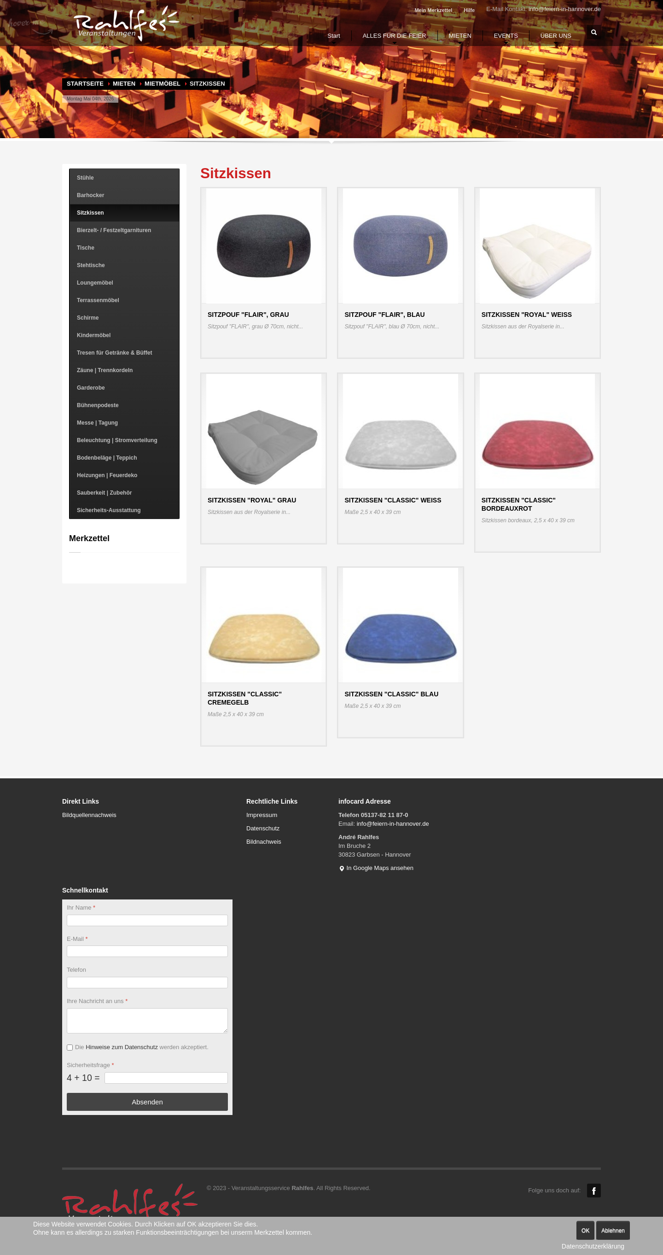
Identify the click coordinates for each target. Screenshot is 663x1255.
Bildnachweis (263, 841)
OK (585, 1230)
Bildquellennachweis (89, 814)
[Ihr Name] (147, 920)
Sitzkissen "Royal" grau (252, 500)
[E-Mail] (147, 951)
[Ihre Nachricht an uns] (147, 1020)
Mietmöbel (162, 83)
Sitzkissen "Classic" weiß (392, 500)
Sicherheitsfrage (90, 1065)
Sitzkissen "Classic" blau (391, 694)
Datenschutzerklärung (593, 1246)
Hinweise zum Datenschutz (122, 1047)
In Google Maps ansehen (375, 867)
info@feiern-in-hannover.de (565, 9)
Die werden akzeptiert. (142, 1047)
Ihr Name (81, 907)
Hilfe (469, 10)
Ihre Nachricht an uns (97, 1001)
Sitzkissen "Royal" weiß (527, 314)
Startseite (85, 83)
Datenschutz (262, 828)
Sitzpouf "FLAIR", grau (248, 314)
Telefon (76, 969)
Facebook (594, 1190)
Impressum (261, 814)
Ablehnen (613, 1230)
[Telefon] (147, 982)
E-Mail (77, 938)
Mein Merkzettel (433, 10)
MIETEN (124, 83)
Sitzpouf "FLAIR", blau (384, 314)
